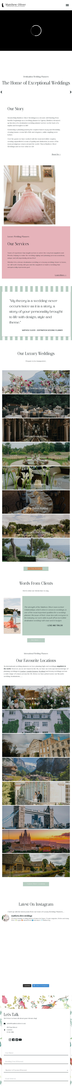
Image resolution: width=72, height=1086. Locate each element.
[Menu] (67, 5)
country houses (32, 671)
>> (56, 154)
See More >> (36, 640)
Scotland (42, 671)
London (23, 671)
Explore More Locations (36, 884)
